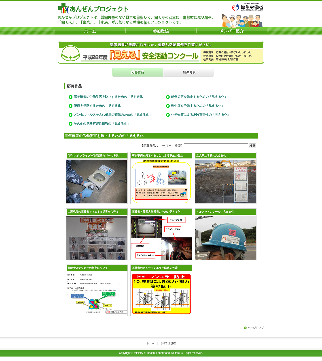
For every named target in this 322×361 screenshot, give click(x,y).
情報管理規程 (168, 343)
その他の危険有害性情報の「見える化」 (102, 123)
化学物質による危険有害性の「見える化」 (201, 114)
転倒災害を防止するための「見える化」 (199, 96)
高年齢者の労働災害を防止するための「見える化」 (110, 96)
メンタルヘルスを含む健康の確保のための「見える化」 (113, 114)
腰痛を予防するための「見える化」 (99, 105)
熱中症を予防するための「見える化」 (197, 105)
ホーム (150, 343)
